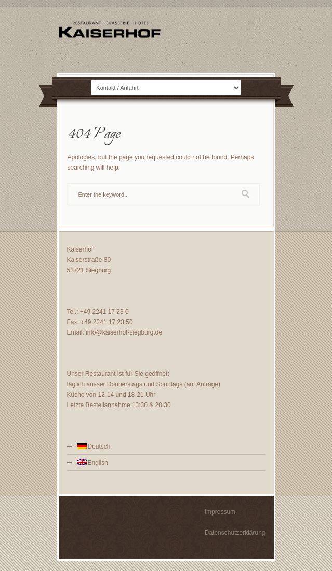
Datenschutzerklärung (235, 532)
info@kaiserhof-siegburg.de (124, 332)
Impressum (220, 512)
